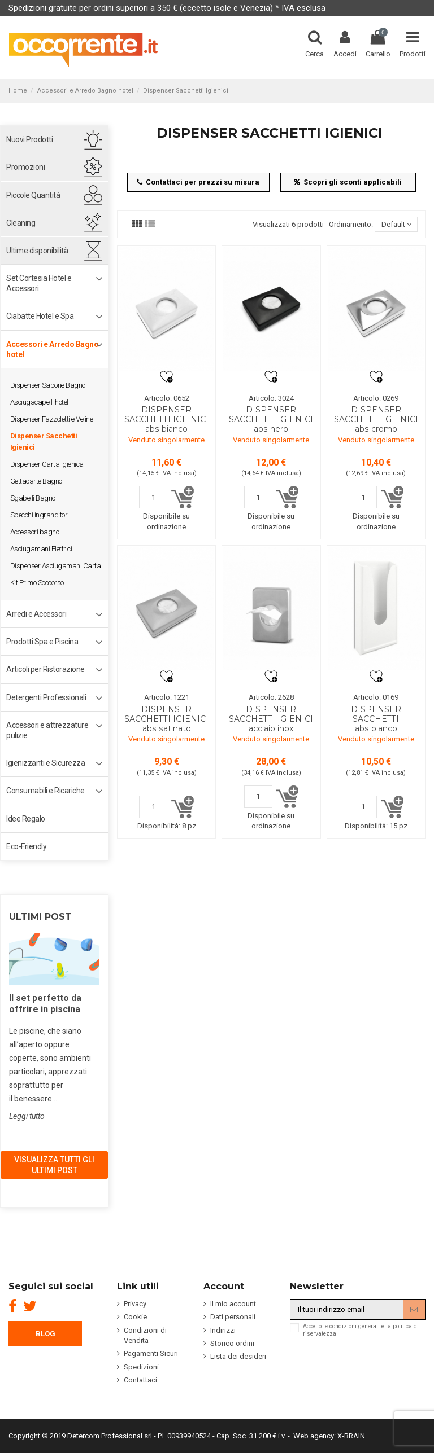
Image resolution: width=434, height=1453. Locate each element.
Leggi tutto (27, 1116)
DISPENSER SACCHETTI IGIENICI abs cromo (376, 419)
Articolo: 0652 (166, 398)
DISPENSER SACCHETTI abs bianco (376, 719)
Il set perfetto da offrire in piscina (45, 1004)
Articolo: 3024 (271, 398)
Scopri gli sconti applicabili (348, 182)
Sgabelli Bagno (32, 498)
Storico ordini (232, 1343)
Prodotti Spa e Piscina (42, 641)
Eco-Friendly (26, 846)
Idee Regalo (25, 818)
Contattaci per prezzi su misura (198, 182)
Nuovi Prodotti (29, 139)
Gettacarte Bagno (36, 481)
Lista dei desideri (238, 1356)
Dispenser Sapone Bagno (47, 385)
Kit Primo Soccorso (37, 582)
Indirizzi (223, 1330)
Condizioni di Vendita (145, 1335)
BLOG (45, 1333)
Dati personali (232, 1316)
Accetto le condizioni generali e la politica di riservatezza (361, 1330)
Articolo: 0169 (375, 697)
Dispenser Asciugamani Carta (55, 565)
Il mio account (233, 1304)
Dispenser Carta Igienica (47, 464)
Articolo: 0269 (375, 398)
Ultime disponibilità (37, 250)
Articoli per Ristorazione (45, 669)
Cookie (135, 1316)
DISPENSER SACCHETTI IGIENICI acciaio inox (271, 719)
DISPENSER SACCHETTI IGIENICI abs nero (271, 419)
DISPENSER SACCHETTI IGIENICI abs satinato (166, 719)
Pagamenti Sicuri (151, 1353)
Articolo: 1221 (166, 697)
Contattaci (140, 1380)
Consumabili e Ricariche (45, 790)
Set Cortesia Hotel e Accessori (38, 283)
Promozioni (25, 167)
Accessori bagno (34, 532)
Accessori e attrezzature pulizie (47, 730)
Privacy (135, 1304)
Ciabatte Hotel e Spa (39, 316)
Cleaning (20, 222)
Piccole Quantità (33, 195)
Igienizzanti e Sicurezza (45, 762)
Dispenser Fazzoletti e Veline (51, 419)
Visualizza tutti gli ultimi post (54, 1164)
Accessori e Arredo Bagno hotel (52, 349)
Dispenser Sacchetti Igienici (43, 441)
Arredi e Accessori (36, 613)
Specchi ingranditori (39, 515)
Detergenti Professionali (46, 697)
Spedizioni (141, 1367)
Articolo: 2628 (271, 697)
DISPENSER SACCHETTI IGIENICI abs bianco (166, 419)
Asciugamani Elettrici (41, 549)
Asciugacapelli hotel (39, 402)
